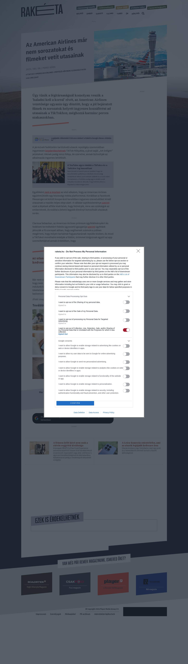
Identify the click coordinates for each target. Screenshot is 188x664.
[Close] (139, 251)
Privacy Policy (108, 412)
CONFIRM (75, 403)
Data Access (94, 412)
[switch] (126, 302)
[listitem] (94, 296)
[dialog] (94, 332)
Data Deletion (79, 412)
